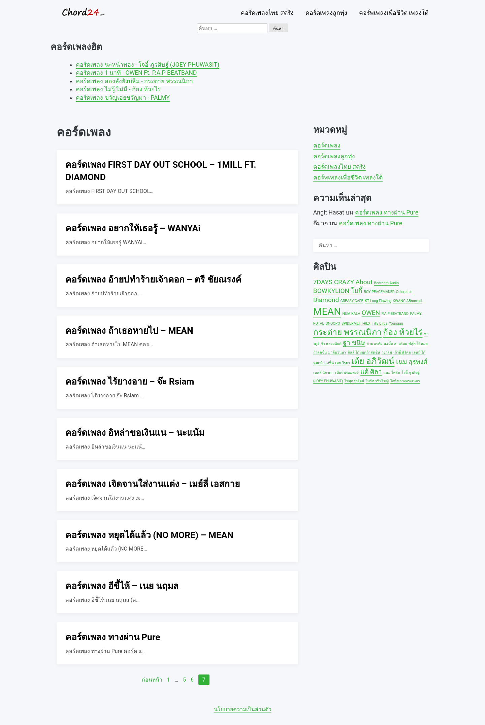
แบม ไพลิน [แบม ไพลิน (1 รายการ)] (391, 372)
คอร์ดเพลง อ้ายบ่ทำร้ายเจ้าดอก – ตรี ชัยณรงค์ (153, 279)
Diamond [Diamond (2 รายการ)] (326, 300)
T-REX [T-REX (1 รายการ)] (365, 323)
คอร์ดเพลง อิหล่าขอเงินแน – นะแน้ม (134, 433)
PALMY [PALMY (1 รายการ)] (415, 313)
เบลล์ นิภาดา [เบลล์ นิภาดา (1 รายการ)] (323, 372)
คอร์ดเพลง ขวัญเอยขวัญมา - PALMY (123, 97)
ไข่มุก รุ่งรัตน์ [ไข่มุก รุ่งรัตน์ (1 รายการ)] (354, 381)
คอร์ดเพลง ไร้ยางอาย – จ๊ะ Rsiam (129, 381)
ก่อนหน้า (152, 680)
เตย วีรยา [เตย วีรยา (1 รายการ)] (342, 363)
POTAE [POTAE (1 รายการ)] (318, 323)
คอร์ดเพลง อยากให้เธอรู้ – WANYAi (132, 228)
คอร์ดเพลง (327, 145)
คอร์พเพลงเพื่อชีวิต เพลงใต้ (393, 12)
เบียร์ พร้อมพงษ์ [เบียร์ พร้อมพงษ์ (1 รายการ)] (347, 372)
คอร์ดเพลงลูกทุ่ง (326, 12)
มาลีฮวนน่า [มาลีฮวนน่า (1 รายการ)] (337, 352)
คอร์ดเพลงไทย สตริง (267, 12)
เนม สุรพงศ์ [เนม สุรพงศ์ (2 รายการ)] (412, 362)
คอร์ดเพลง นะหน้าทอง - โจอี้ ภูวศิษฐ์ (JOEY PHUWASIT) (147, 64)
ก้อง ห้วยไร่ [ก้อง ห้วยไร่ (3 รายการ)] (402, 332)
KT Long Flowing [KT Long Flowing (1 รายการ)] (378, 301)
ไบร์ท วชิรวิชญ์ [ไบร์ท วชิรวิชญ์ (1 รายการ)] (377, 381)
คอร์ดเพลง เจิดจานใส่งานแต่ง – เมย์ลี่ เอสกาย (152, 484)
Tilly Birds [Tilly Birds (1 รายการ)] (379, 323)
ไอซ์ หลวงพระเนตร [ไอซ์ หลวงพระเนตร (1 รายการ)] (405, 381)
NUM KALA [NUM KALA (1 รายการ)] (351, 313)
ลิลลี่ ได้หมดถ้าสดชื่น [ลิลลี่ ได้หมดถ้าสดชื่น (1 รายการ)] (364, 352)
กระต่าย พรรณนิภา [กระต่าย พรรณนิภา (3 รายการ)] (347, 332)
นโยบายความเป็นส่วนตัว (242, 709)
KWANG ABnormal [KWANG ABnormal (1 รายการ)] (407, 301)
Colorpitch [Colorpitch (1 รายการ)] (404, 292)
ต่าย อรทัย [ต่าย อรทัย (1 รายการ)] (374, 343)
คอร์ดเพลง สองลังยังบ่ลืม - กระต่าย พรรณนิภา (134, 81)
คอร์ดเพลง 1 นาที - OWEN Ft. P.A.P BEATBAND (136, 72)
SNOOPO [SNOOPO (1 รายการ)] (333, 323)
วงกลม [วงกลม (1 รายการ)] (387, 352)
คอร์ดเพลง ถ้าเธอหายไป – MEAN (129, 331)
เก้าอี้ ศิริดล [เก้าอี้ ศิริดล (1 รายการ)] (402, 352)
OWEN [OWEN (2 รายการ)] (371, 313)
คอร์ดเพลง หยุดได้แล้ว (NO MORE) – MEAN (149, 535)
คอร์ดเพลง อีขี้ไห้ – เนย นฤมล (122, 586)
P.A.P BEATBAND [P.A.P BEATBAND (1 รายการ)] (395, 313)
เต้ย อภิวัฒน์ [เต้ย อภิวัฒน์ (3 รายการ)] (372, 361)
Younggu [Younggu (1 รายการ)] (396, 323)
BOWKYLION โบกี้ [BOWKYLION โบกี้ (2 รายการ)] (337, 291)
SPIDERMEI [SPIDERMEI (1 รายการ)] (351, 323)
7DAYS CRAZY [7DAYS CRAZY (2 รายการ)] (333, 282)
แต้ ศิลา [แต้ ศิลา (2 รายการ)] (371, 371)
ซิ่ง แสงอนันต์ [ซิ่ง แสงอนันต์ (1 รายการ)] (331, 343)
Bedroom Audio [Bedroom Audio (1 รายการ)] (386, 283)
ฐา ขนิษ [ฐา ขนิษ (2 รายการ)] (354, 343)
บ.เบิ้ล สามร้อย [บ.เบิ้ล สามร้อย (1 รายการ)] (395, 343)
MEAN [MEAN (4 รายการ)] (327, 311)
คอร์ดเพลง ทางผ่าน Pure (112, 637)
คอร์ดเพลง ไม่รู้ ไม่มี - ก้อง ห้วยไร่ (118, 89)
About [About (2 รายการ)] (364, 282)
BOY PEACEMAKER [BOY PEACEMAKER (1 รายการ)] (379, 292)
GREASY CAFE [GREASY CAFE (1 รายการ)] (352, 301)
